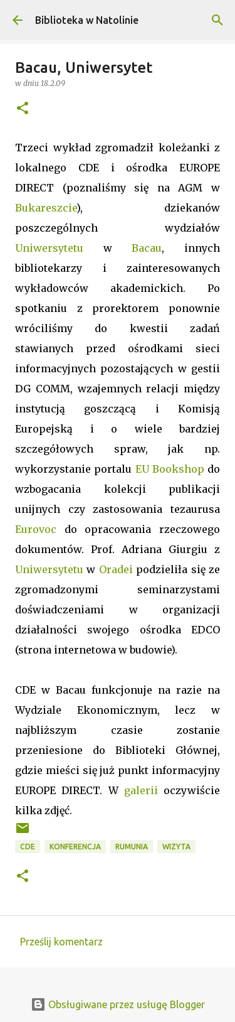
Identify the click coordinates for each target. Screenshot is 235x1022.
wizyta (176, 846)
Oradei (116, 569)
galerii (141, 790)
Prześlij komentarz (61, 941)
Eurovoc (35, 529)
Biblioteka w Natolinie (86, 20)
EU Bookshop (169, 469)
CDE (27, 846)
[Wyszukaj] (217, 20)
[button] (22, 108)
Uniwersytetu (49, 248)
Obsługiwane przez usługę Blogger (118, 1004)
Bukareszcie (45, 208)
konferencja (75, 846)
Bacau (147, 248)
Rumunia (131, 846)
